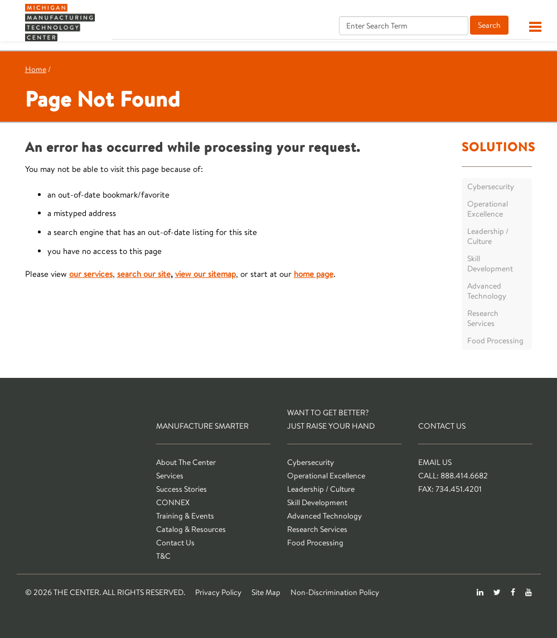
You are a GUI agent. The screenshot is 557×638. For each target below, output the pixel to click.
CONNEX (173, 502)
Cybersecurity (490, 186)
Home (35, 69)
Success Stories (181, 489)
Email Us (435, 462)
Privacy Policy (218, 592)
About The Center (186, 462)
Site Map (265, 592)
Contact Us (175, 543)
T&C (163, 556)
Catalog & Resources (191, 529)
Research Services (482, 318)
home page (313, 273)
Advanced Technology (486, 291)
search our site (144, 273)
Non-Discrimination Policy (334, 592)
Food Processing (495, 340)
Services (169, 476)
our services (91, 273)
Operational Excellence (487, 209)
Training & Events (185, 516)
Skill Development (490, 263)
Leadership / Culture (487, 236)
